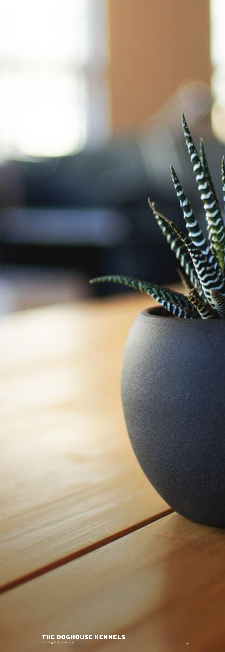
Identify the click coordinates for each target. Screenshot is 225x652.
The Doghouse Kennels (84, 637)
